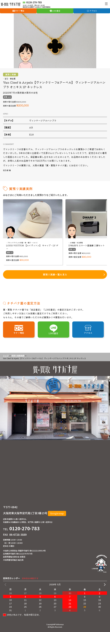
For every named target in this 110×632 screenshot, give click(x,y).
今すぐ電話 (19, 10)
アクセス (93, 10)
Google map (57, 513)
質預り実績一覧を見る (55, 274)
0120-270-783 (24, 528)
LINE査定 (56, 10)
